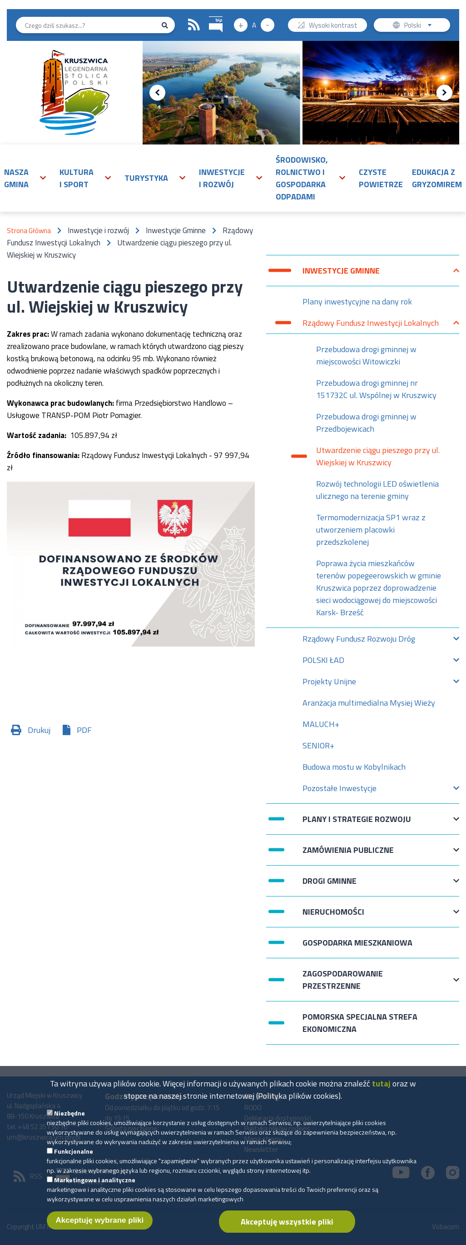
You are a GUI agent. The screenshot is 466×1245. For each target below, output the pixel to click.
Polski (420, 26)
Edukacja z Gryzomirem (437, 178)
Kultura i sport (76, 178)
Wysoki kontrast (333, 26)
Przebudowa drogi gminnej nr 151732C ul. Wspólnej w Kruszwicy (376, 389)
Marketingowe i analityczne (94, 1190)
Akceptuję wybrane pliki (100, 1230)
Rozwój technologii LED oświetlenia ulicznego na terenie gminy (377, 490)
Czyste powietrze (381, 178)
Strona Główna (29, 230)
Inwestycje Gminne (341, 275)
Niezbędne (69, 1123)
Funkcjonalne (73, 1161)
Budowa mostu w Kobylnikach (354, 767)
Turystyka (146, 178)
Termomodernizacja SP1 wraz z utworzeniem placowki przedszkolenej (371, 529)
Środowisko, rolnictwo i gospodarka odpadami (302, 178)
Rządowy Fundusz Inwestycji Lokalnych (370, 325)
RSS (194, 25)
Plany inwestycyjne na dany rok (357, 301)
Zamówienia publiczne (348, 854)
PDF (84, 730)
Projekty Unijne (329, 683)
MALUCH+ (320, 724)
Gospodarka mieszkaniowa (357, 942)
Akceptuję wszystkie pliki (287, 1231)
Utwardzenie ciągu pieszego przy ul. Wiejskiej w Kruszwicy (378, 456)
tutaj (381, 1093)
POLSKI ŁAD (323, 662)
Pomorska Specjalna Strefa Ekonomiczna (359, 1023)
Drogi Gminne (329, 885)
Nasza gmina (16, 178)
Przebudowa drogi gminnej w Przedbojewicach (366, 422)
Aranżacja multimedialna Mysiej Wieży (368, 703)
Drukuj (39, 730)
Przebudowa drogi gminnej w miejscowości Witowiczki (366, 355)
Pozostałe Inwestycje (339, 790)
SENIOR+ (318, 745)
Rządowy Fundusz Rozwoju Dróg (358, 640)
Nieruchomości (333, 916)
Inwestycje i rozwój (222, 178)
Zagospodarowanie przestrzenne (342, 979)
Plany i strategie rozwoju (356, 823)
